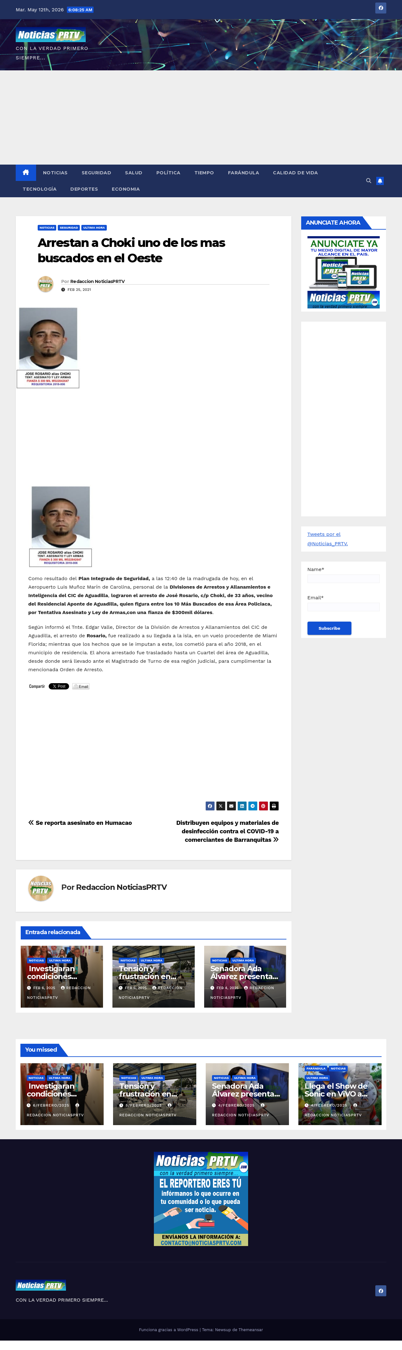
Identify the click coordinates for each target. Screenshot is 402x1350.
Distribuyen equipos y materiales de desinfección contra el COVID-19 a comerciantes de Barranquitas (227, 831)
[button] (368, 181)
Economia (126, 189)
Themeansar (251, 1329)
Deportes (84, 189)
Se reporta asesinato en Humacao (80, 822)
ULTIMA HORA (94, 227)
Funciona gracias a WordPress (169, 1329)
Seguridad (96, 173)
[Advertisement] (201, 117)
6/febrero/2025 (52, 1105)
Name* (343, 574)
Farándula (243, 173)
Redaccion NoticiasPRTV (97, 281)
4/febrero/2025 (237, 1105)
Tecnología (40, 189)
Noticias (55, 173)
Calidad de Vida (295, 173)
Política (168, 173)
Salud (134, 173)
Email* (343, 603)
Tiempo (204, 173)
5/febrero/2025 (144, 1105)
